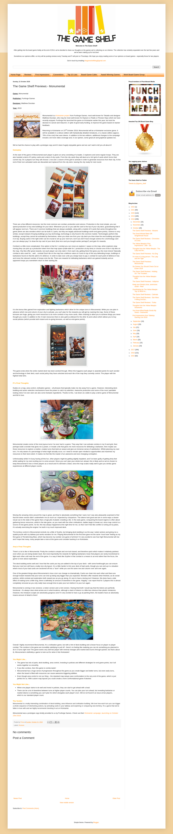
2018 (133, 219)
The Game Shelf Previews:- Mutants (145, 231)
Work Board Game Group (134, 75)
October (136, 228)
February (136, 343)
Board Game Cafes (89, 75)
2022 (133, 207)
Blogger (96, 822)
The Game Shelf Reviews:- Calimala (145, 294)
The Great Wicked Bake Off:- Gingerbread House (142, 234)
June (135, 330)
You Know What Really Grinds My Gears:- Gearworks (144, 311)
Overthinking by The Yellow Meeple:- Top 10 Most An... (145, 290)
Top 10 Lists (72, 75)
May (134, 333)
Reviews (27, 75)
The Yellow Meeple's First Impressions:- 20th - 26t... (142, 244)
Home (67, 798)
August (135, 324)
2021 (133, 210)
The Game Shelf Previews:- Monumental (142, 262)
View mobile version (67, 803)
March (135, 340)
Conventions (58, 75)
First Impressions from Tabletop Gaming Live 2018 (143, 316)
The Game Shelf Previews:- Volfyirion (145, 281)
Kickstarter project (63, 116)
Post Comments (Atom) (30, 808)
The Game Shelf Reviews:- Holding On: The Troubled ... (144, 272)
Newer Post (18, 798)
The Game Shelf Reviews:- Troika (144, 302)
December (137, 222)
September (137, 321)
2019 (133, 216)
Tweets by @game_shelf (137, 183)
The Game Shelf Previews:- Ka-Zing (145, 254)
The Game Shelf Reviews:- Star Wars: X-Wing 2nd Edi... (145, 298)
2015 (133, 356)
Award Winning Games (110, 75)
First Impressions (42, 75)
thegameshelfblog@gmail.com (95, 61)
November (137, 225)
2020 (133, 213)
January (136, 346)
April (134, 337)
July (134, 327)
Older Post (116, 798)
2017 (133, 350)
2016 (133, 353)
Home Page (16, 75)
